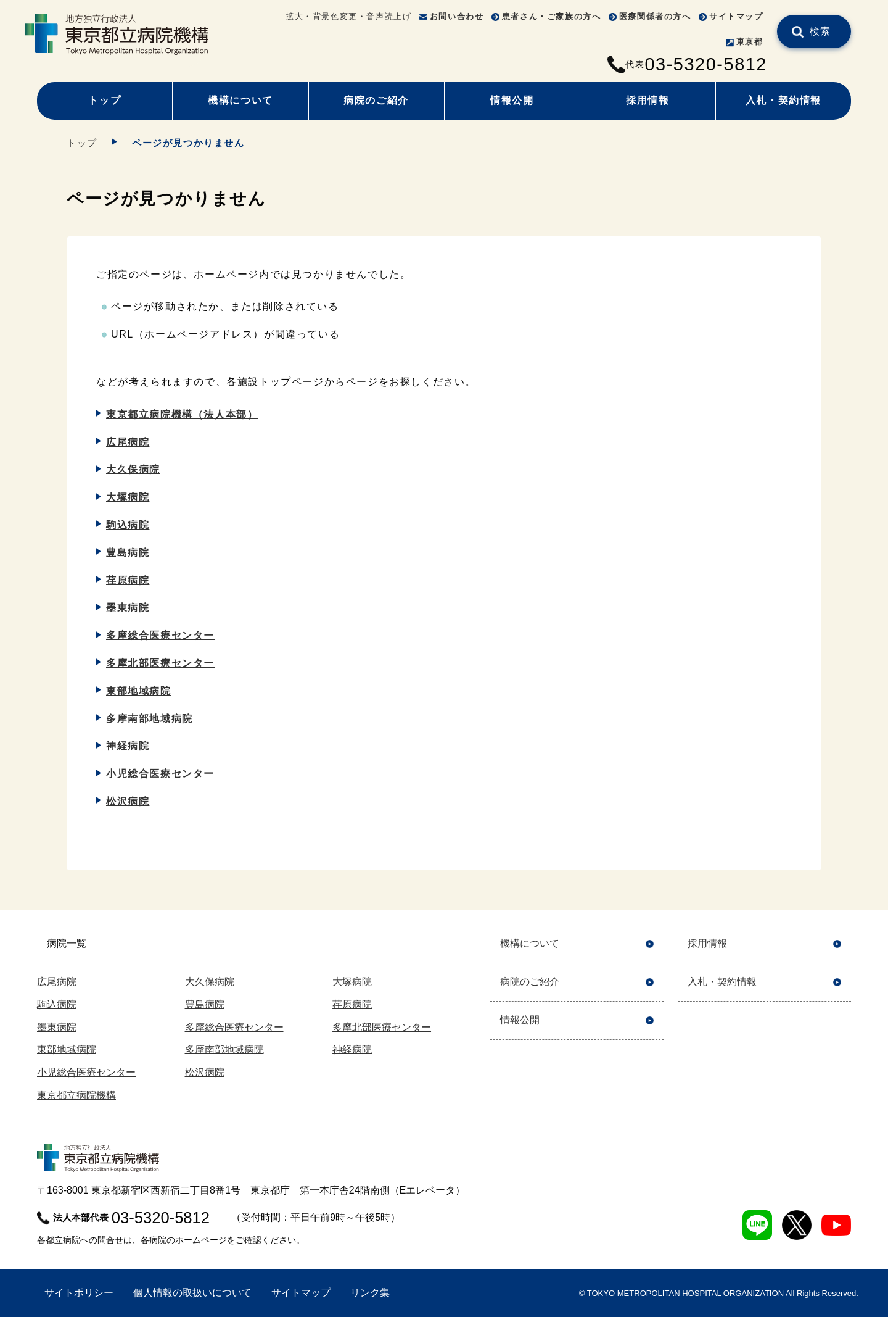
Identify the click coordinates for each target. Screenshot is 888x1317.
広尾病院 (127, 442)
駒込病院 (127, 525)
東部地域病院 (138, 691)
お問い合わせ (457, 16)
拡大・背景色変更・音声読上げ (348, 16)
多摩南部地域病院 (149, 718)
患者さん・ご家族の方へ (551, 16)
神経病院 (127, 746)
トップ (104, 100)
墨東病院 (127, 607)
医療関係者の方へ (655, 16)
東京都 (749, 41)
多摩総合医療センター (160, 635)
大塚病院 (127, 497)
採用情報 (647, 100)
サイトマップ (736, 16)
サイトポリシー (78, 1292)
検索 (820, 31)
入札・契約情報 (783, 100)
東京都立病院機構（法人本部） (182, 414)
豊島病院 (127, 552)
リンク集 (370, 1292)
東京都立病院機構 (76, 1095)
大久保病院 (133, 469)
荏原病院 (127, 580)
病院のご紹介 (376, 100)
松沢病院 (127, 801)
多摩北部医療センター (160, 663)
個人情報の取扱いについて (192, 1292)
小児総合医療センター (160, 773)
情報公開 (511, 100)
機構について (240, 100)
